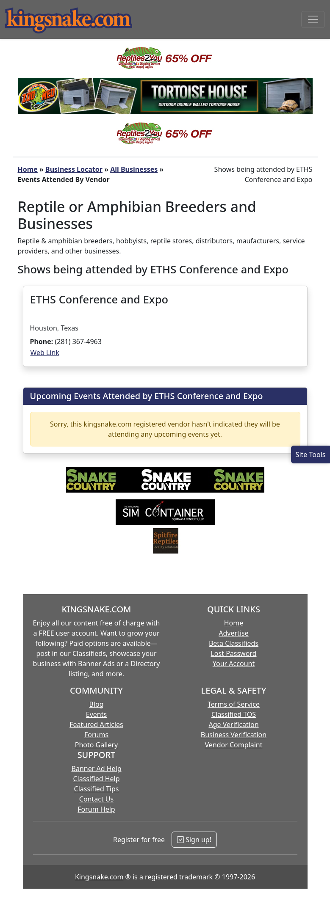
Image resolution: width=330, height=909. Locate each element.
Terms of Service (234, 704)
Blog (96, 704)
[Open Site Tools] (310, 454)
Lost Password (233, 653)
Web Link (45, 352)
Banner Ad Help (96, 768)
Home (28, 169)
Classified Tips (96, 788)
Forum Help (96, 809)
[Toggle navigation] (313, 19)
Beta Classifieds (233, 643)
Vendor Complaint (234, 744)
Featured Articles (96, 724)
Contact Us (96, 799)
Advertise (233, 633)
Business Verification (233, 734)
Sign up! (194, 839)
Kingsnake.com (99, 876)
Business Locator (74, 169)
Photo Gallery (96, 744)
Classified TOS (233, 714)
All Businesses (134, 169)
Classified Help (96, 778)
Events (96, 714)
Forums (96, 734)
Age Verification (233, 724)
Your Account (234, 663)
